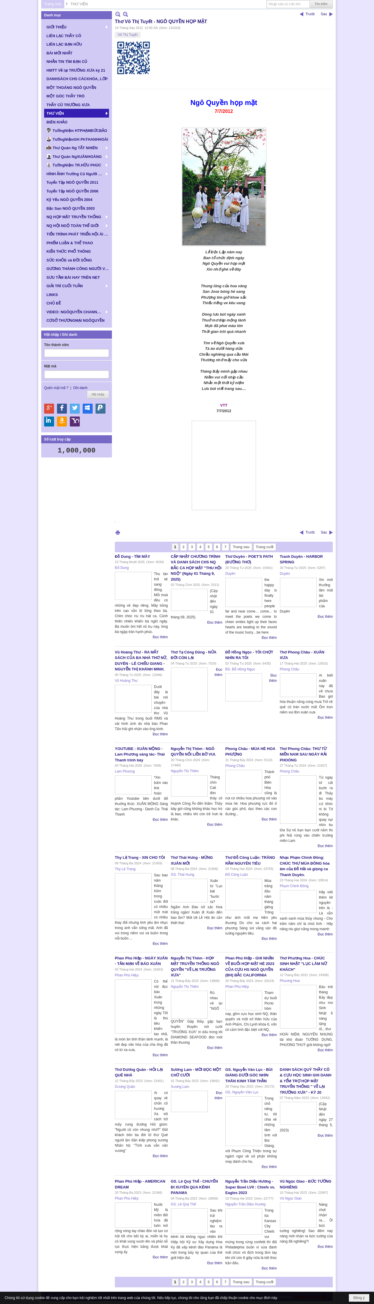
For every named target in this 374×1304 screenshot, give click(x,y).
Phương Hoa (290, 981)
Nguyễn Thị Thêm (185, 771)
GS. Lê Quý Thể (183, 1204)
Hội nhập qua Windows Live (88, 409)
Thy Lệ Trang (125, 869)
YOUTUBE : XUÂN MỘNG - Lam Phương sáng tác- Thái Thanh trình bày (140, 754)
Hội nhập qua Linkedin (49, 421)
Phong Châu (289, 669)
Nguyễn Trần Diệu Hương (245, 1204)
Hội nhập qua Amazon (62, 421)
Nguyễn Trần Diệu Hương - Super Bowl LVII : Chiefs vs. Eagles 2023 (250, 1187)
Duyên (230, 574)
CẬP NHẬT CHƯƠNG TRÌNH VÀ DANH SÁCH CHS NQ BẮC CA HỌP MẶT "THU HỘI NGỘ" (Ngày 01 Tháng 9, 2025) (196, 568)
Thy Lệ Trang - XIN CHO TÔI (140, 857)
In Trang (118, 532)
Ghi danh (80, 388)
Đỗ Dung (122, 568)
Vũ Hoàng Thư (126, 681)
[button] (76, 27)
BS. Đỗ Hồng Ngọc (240, 669)
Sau (324, 14)
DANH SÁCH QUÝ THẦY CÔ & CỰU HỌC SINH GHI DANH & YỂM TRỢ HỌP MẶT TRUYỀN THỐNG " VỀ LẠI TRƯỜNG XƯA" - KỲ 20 (306, 1081)
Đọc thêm (160, 637)
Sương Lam (180, 1087)
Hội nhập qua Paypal (100, 409)
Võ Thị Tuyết (128, 35)
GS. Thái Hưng (182, 875)
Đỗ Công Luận (236, 875)
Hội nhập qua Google (49, 409)
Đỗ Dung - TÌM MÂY (132, 556)
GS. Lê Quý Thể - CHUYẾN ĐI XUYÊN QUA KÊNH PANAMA (194, 1187)
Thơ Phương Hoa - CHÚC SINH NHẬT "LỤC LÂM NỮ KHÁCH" (303, 964)
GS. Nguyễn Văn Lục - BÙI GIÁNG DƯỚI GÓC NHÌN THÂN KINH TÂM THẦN (249, 1075)
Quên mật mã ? (56, 388)
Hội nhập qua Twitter (75, 409)
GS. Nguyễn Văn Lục (241, 1092)
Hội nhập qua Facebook (62, 409)
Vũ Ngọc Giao (291, 1198)
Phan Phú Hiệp (126, 975)
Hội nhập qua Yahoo (75, 421)
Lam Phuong (125, 771)
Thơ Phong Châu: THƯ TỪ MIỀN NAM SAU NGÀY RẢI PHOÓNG (303, 754)
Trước (310, 14)
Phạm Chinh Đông (294, 886)
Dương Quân (125, 1087)
